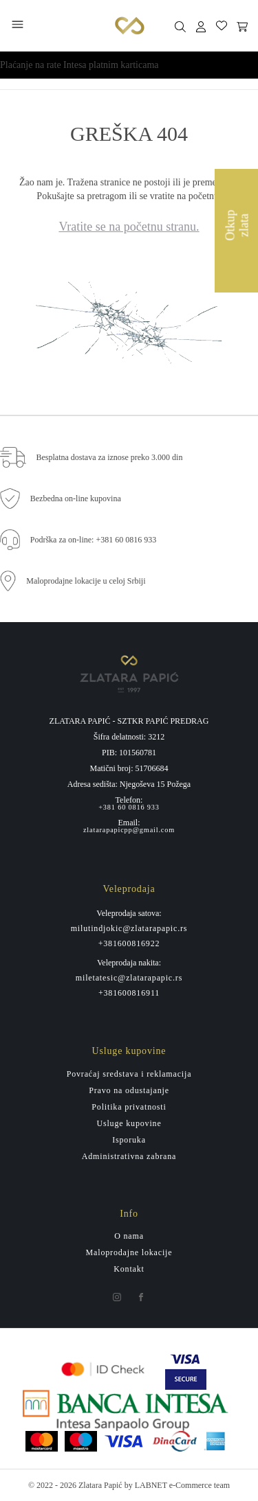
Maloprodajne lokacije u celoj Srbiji (85, 581)
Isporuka (129, 1140)
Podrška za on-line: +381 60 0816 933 (93, 540)
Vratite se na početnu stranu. (128, 226)
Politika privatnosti (129, 1107)
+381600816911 (129, 993)
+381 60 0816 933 (129, 807)
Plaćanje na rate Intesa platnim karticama (79, 65)
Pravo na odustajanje (129, 1090)
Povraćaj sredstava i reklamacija (129, 1074)
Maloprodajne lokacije (129, 1252)
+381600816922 (129, 943)
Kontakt (129, 1269)
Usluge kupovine (128, 1123)
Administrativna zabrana (129, 1156)
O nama (129, 1236)
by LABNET (146, 1485)
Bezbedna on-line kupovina (75, 498)
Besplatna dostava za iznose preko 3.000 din (109, 457)
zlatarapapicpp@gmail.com (129, 830)
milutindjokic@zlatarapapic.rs (129, 928)
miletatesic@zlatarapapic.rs (129, 978)
